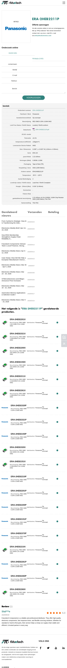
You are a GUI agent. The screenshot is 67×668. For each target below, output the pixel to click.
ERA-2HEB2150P (15, 393)
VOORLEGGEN (33, 92)
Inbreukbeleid (7, 633)
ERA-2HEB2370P (15, 492)
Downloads (6, 656)
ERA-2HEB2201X (15, 279)
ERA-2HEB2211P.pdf (42, 124)
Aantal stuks (13, 53)
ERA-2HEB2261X (15, 350)
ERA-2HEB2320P (15, 365)
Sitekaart (5, 660)
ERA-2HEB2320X (15, 407)
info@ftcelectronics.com (43, 35)
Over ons (5, 642)
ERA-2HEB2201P (15, 450)
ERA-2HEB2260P (15, 535)
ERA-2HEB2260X (15, 549)
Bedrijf (15, 64)
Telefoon (14, 75)
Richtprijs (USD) (40, 53)
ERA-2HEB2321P (15, 379)
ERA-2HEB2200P (15, 464)
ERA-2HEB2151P (15, 478)
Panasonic (36, 108)
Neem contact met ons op (7, 647)
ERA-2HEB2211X (15, 336)
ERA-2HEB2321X (15, 294)
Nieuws (4, 652)
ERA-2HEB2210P (15, 436)
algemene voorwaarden (7, 628)
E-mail (15, 70)
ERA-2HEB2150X (15, 322)
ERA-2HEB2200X (15, 308)
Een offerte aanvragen (6, 637)
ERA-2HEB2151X (15, 421)
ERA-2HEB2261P (15, 521)
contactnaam (12, 58)
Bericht (14, 83)
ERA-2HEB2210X (15, 507)
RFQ (58, 282)
